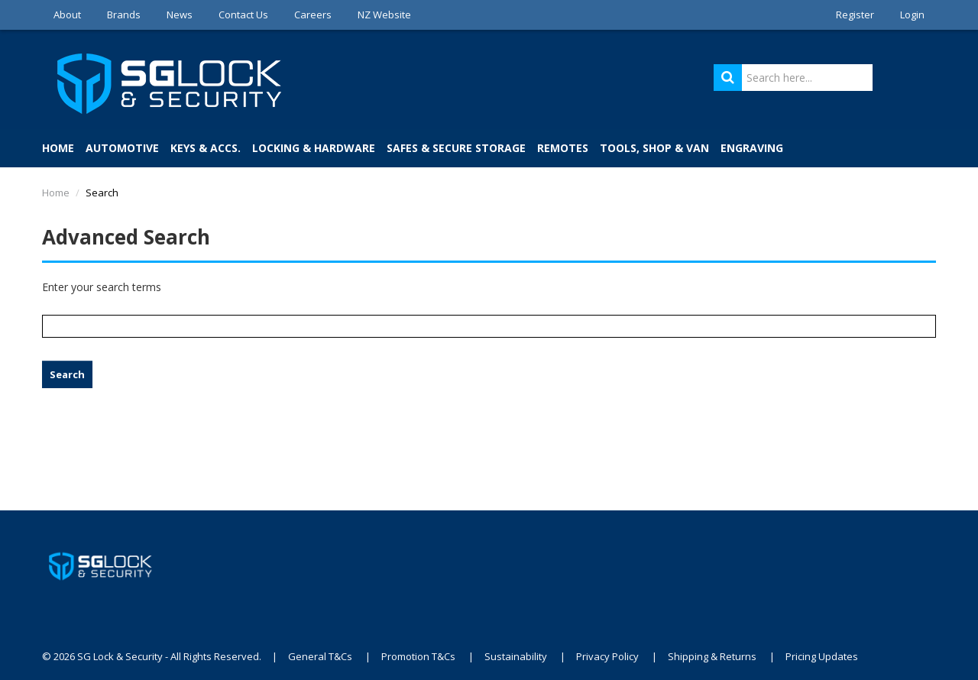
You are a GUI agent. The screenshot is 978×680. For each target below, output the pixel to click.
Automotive (122, 148)
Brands (124, 14)
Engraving (752, 148)
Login (912, 14)
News (180, 14)
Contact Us (243, 14)
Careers (313, 14)
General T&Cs (320, 656)
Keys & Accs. (205, 148)
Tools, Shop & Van (654, 148)
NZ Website (384, 14)
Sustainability (515, 656)
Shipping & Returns (712, 656)
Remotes (562, 148)
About (67, 14)
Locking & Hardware (313, 148)
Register (855, 14)
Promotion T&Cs (418, 656)
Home (58, 148)
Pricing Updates (821, 656)
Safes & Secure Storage (456, 148)
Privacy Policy (607, 656)
